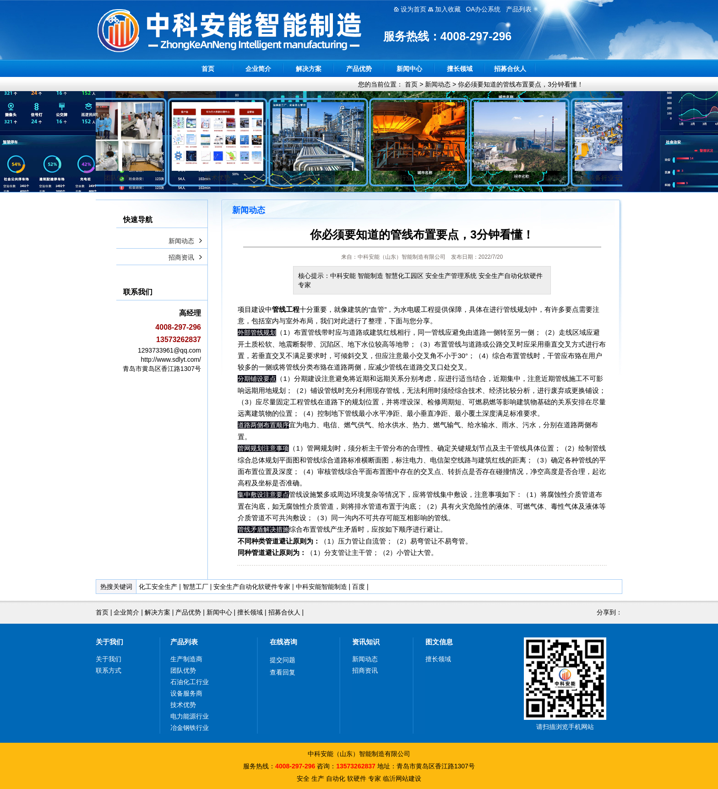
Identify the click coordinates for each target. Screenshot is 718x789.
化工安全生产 (158, 586)
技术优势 (183, 704)
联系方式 (108, 670)
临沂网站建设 (402, 778)
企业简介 (258, 68)
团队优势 (183, 670)
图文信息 (439, 642)
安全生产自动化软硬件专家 (251, 586)
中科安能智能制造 (321, 586)
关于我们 (109, 642)
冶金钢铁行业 (189, 727)
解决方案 (308, 68)
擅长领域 (460, 68)
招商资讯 (181, 257)
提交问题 (282, 660)
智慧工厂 (195, 586)
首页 (207, 68)
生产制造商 (186, 659)
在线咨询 (283, 642)
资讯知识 (366, 642)
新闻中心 (409, 68)
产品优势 (359, 68)
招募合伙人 (510, 68)
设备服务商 (186, 693)
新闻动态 (438, 84)
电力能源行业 (189, 716)
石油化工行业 (189, 682)
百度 (358, 586)
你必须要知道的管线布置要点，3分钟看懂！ (520, 84)
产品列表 (184, 642)
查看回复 (282, 672)
